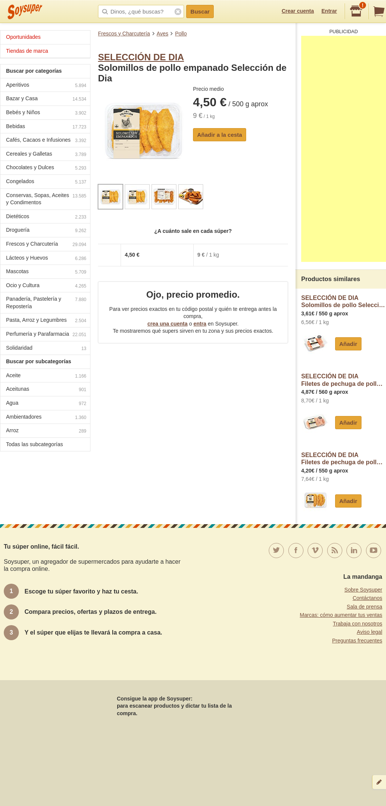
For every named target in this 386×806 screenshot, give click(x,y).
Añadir (348, 344)
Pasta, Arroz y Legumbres (46, 321)
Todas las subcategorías (34, 444)
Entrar (329, 11)
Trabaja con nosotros (357, 624)
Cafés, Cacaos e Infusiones (46, 141)
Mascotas (46, 272)
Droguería (46, 231)
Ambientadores (46, 418)
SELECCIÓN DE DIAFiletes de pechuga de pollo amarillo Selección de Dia (343, 459)
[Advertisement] (343, 149)
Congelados (46, 182)
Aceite (46, 376)
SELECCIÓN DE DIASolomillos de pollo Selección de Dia (343, 302)
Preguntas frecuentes (357, 641)
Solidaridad (46, 349)
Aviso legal (369, 632)
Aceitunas (46, 390)
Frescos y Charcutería (124, 34)
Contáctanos (367, 598)
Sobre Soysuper (363, 590)
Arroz (46, 431)
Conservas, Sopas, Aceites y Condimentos (46, 199)
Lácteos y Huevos (46, 259)
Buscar (200, 11)
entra (199, 324)
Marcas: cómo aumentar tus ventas (341, 615)
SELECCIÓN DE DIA (141, 57)
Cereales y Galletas (46, 155)
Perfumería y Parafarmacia (46, 335)
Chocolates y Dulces (46, 168)
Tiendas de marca (27, 51)
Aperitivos (46, 86)
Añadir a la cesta (219, 135)
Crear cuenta (298, 11)
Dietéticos (46, 217)
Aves (162, 34)
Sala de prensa (364, 607)
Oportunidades (23, 37)
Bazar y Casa (46, 99)
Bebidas (46, 127)
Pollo (181, 34)
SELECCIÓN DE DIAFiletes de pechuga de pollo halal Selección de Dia (343, 380)
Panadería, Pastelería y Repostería (46, 302)
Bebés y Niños (46, 113)
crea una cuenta (167, 324)
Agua (46, 404)
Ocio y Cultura (46, 286)
